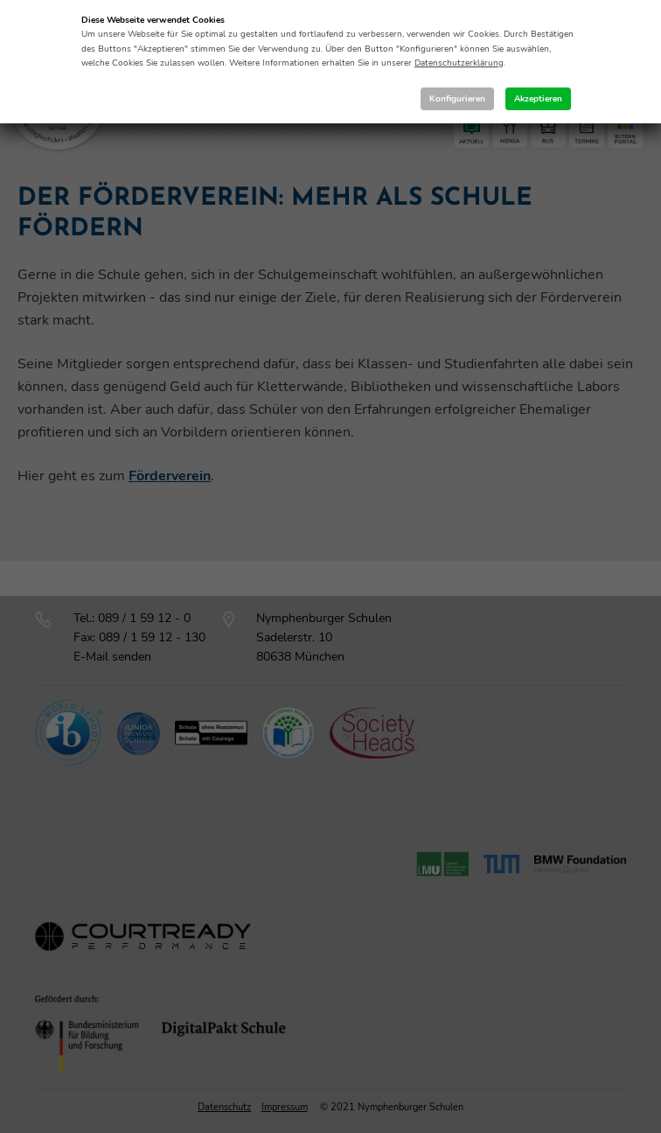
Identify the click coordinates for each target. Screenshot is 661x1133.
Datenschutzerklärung (459, 63)
